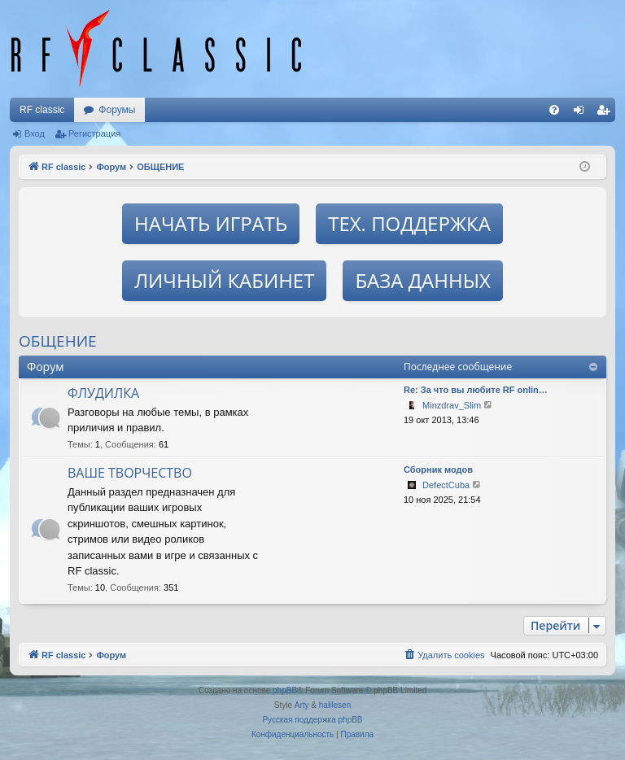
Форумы (116, 110)
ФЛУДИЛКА (103, 393)
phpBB (285, 690)
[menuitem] (554, 110)
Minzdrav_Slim (451, 405)
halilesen (335, 705)
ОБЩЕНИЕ (58, 341)
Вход (34, 133)
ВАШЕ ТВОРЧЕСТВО (130, 473)
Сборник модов (438, 469)
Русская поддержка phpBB (312, 719)
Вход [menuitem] (582, 113)
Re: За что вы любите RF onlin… (476, 390)
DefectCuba (446, 485)
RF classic (42, 110)
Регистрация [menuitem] (606, 113)
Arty (302, 705)
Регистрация (94, 133)
